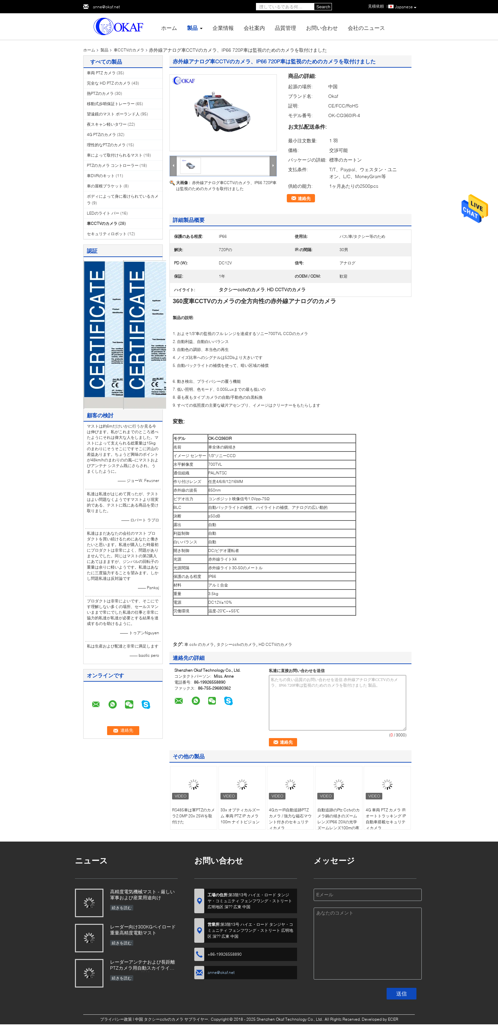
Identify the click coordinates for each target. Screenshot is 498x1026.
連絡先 (304, 198)
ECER (393, 1019)
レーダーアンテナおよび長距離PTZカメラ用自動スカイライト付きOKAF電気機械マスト (142, 965)
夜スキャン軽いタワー (107, 124)
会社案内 (254, 28)
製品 (192, 28)
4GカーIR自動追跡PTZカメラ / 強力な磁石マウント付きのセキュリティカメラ (290, 818)
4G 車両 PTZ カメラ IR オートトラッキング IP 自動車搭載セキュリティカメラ (386, 818)
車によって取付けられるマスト (115, 155)
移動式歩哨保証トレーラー (111, 103)
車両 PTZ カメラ (101, 72)
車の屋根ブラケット (105, 185)
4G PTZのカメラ (101, 134)
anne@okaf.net (106, 6)
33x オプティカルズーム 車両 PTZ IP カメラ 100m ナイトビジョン (240, 815)
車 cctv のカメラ (199, 644)
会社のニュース (366, 28)
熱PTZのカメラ (100, 93)
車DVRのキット (101, 175)
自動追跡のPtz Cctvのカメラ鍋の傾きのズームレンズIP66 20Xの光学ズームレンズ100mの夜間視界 (338, 821)
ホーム (169, 28)
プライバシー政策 (116, 1019)
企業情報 (223, 28)
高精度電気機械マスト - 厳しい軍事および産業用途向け (142, 894)
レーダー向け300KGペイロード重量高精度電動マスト (143, 929)
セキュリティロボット (107, 233)
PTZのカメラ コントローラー (113, 165)
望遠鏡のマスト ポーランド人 (113, 113)
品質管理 (285, 28)
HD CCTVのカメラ (275, 644)
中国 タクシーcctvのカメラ (159, 1019)
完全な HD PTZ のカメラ (109, 83)
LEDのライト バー (103, 213)
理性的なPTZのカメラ (106, 144)
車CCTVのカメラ (129, 49)
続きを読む (122, 907)
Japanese (405, 7)
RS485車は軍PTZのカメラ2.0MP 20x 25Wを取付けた (193, 815)
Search (323, 6)
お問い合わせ (322, 28)
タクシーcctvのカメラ (236, 644)
